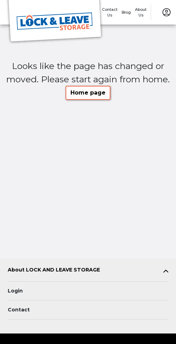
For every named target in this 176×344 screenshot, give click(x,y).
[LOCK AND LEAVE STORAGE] (54, 22)
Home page (88, 92)
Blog (126, 12)
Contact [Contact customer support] (19, 310)
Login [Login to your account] (15, 291)
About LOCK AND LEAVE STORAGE (54, 270)
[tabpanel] (88, 271)
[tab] (88, 271)
